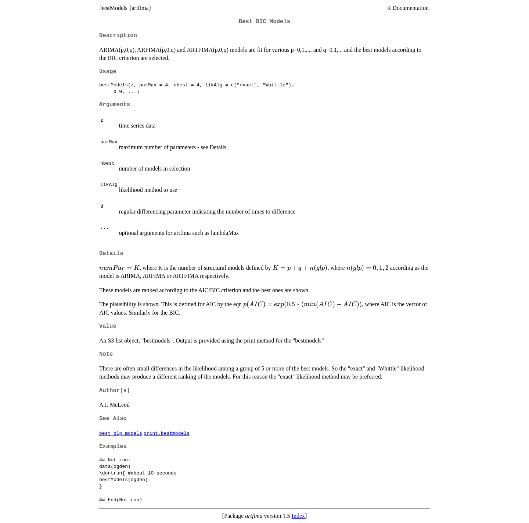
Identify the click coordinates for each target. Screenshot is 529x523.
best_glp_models (120, 433)
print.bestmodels (167, 433)
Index (298, 516)
